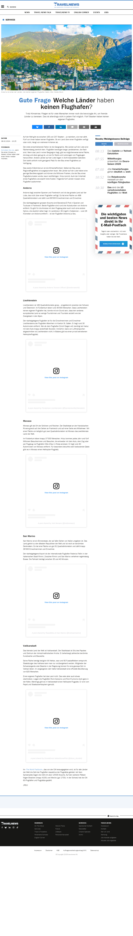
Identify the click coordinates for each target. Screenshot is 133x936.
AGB (58, 850)
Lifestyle (58, 832)
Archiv (81, 835)
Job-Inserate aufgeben (108, 837)
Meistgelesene (123, 144)
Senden (84, 127)
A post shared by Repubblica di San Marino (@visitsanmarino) (56, 633)
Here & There (60, 826)
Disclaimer (49, 850)
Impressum (105, 826)
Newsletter (82, 829)
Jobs (106, 12)
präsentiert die (118, 161)
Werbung (104, 835)
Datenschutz (94, 850)
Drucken (95, 127)
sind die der (117, 190)
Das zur (119, 152)
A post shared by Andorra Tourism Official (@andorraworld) (56, 288)
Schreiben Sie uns (7, 150)
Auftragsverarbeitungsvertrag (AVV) (74, 850)
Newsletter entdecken (113, 244)
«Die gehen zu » (119, 170)
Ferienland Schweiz (41, 835)
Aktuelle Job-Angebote (108, 840)
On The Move (39, 826)
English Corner (81, 12)
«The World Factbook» (34, 769)
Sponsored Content (85, 826)
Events (96, 12)
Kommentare (72, 127)
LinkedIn (60, 127)
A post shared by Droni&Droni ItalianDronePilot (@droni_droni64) (56, 758)
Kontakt (103, 829)
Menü (2, 6)
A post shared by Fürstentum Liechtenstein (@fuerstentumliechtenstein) (56, 408)
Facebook (49, 127)
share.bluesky (37, 127)
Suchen (13, 7)
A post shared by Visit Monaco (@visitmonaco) (56, 523)
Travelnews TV (62, 12)
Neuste (104, 144)
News (27, 12)
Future (57, 829)
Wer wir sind (105, 832)
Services (10, 19)
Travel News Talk (42, 12)
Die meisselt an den (118, 179)
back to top (114, 816)
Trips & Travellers (41, 832)
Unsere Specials (84, 832)
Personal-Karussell (62, 835)
